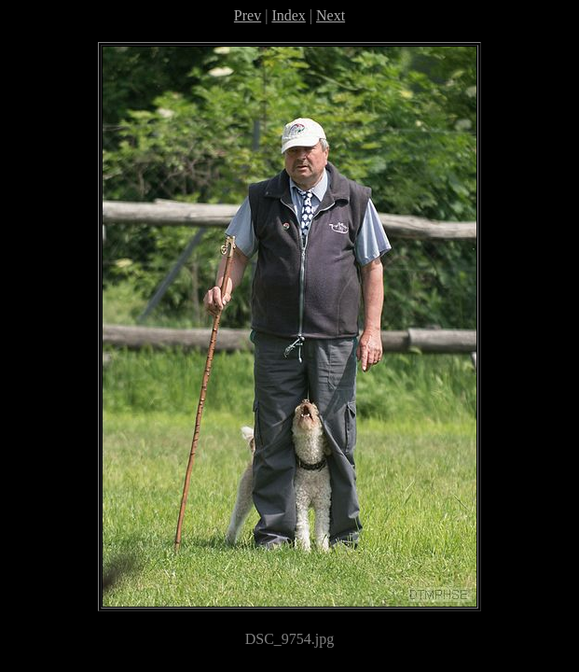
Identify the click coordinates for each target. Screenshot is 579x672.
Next (330, 15)
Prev (247, 15)
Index (288, 15)
